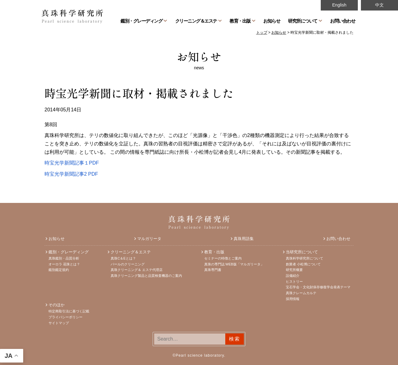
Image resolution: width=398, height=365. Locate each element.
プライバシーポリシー (66, 317)
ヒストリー (294, 281)
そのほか (57, 305)
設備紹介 (292, 275)
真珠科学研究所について (304, 258)
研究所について (302, 20)
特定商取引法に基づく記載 (69, 311)
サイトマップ (59, 323)
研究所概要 (294, 270)
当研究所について (302, 252)
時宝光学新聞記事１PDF (71, 162)
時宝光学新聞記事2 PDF (71, 174)
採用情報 (292, 299)
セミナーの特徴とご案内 (223, 258)
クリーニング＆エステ (196, 20)
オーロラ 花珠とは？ (64, 264)
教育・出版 (240, 20)
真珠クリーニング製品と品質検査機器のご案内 (146, 275)
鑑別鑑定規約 (59, 270)
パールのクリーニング (128, 264)
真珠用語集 (244, 238)
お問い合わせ (342, 20)
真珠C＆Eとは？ (123, 258)
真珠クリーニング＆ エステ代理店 (137, 270)
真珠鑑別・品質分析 (64, 258)
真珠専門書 (212, 270)
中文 (379, 4)
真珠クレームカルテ (301, 293)
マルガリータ (149, 238)
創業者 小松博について (303, 264)
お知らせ (271, 20)
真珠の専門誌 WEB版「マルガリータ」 (234, 264)
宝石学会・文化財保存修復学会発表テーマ (318, 287)
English (339, 4)
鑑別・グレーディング (141, 20)
